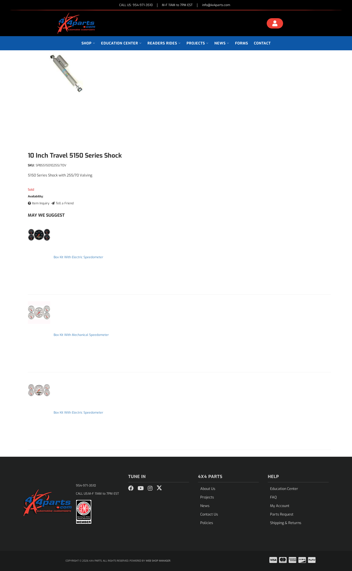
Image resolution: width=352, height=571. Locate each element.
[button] (88, 43)
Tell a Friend (65, 203)
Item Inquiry (40, 203)
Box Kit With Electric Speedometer (78, 257)
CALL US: (136, 5)
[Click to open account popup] (275, 24)
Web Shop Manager (158, 560)
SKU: (31, 165)
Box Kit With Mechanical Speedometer (81, 335)
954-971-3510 (86, 485)
